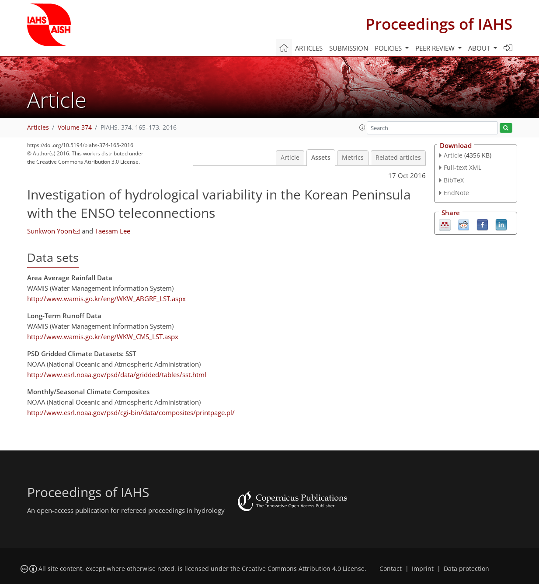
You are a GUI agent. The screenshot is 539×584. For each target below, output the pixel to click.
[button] (362, 127)
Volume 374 (75, 127)
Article (290, 157)
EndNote (456, 193)
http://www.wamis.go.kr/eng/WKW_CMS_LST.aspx (102, 336)
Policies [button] (389, 48)
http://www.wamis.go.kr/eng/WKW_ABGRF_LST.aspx (106, 298)
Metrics (353, 157)
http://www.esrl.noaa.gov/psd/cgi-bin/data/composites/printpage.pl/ (131, 412)
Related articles (398, 157)
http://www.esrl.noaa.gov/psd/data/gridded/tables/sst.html (116, 374)
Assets (320, 157)
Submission (348, 48)
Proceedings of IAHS (438, 24)
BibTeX (454, 180)
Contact (390, 569)
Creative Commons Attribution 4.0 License (303, 569)
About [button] (480, 48)
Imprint (423, 569)
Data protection (466, 569)
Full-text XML (462, 167)
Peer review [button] (435, 48)
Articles (309, 48)
